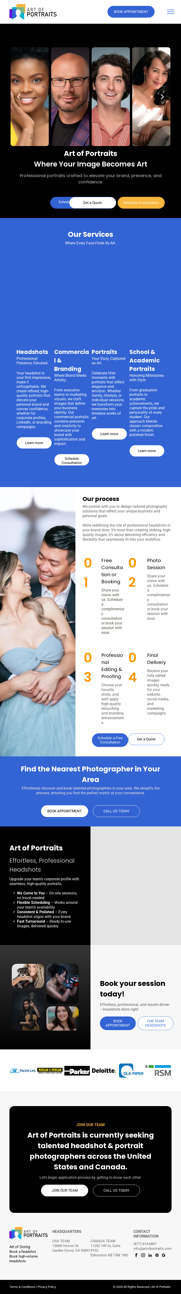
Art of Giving (19, 1247)
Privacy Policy (46, 1287)
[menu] (171, 12)
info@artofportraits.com (152, 1248)
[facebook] (136, 1255)
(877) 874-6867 (144, 1244)
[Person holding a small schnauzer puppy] (28, 976)
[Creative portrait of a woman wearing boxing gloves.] (62, 984)
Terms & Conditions (22, 1287)
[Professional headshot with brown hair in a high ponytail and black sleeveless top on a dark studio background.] (118, 864)
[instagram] (143, 1255)
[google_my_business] (164, 1255)
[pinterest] (157, 1255)
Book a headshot (22, 1252)
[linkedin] (150, 1255)
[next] (162, 96)
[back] (18, 96)
